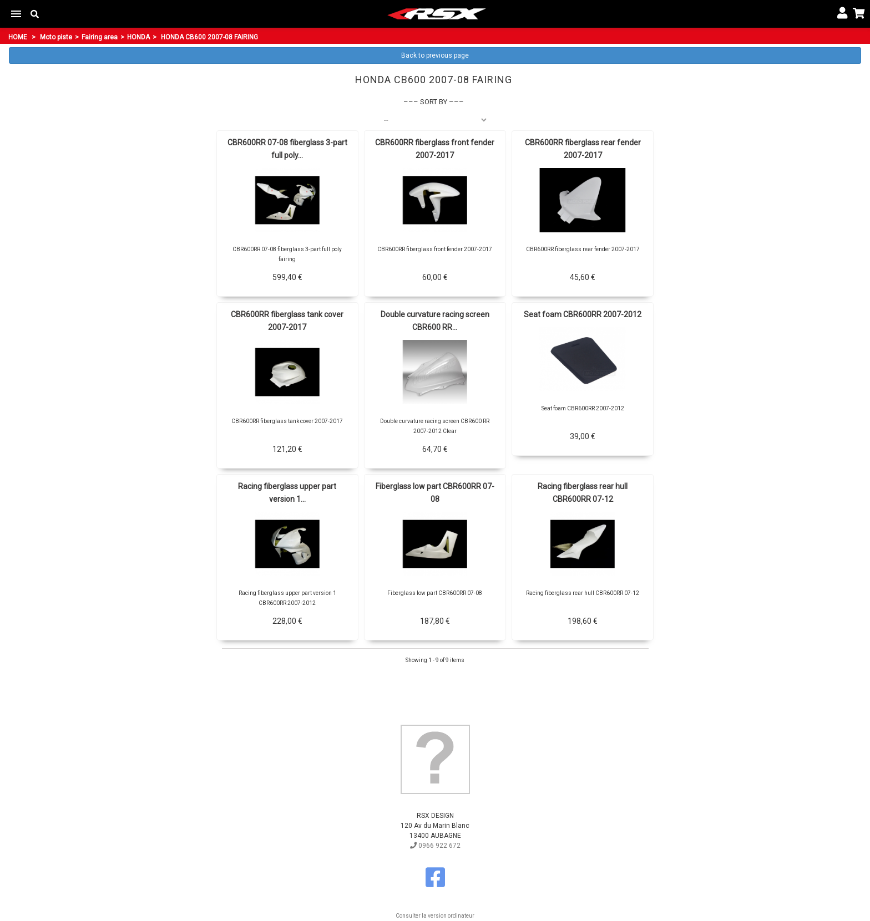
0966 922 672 (435, 845)
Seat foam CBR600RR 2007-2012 (582, 314)
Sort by (433, 102)
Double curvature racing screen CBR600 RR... (435, 321)
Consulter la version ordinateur (435, 916)
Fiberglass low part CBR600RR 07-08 (435, 492)
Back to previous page (435, 55)
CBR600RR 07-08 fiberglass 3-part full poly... (287, 149)
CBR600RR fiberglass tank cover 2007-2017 (287, 321)
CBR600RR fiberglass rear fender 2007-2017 (583, 149)
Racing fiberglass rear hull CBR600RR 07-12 (583, 492)
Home (17, 37)
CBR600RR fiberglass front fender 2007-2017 (434, 149)
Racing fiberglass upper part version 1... (287, 492)
